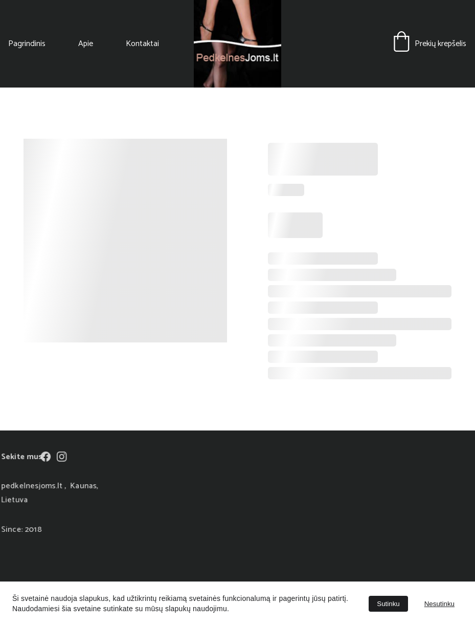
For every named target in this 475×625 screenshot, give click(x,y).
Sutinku (388, 604)
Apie (85, 44)
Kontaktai (142, 44)
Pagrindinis (27, 44)
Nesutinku (439, 604)
